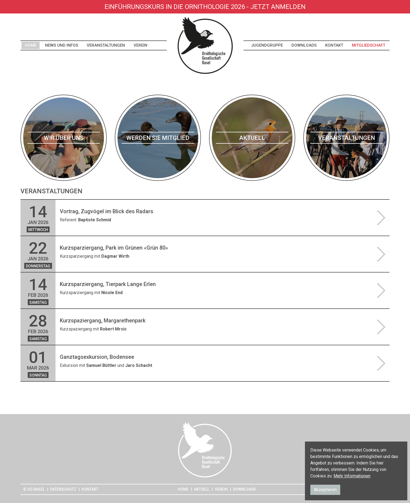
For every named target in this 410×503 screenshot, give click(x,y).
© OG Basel (34, 489)
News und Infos (61, 45)
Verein (140, 45)
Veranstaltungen (106, 45)
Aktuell (201, 489)
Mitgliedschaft (368, 45)
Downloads (304, 45)
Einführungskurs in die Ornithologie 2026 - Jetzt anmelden (205, 7)
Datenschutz (63, 489)
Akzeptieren (325, 489)
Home (30, 45)
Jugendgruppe (267, 45)
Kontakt (334, 45)
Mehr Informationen (351, 475)
